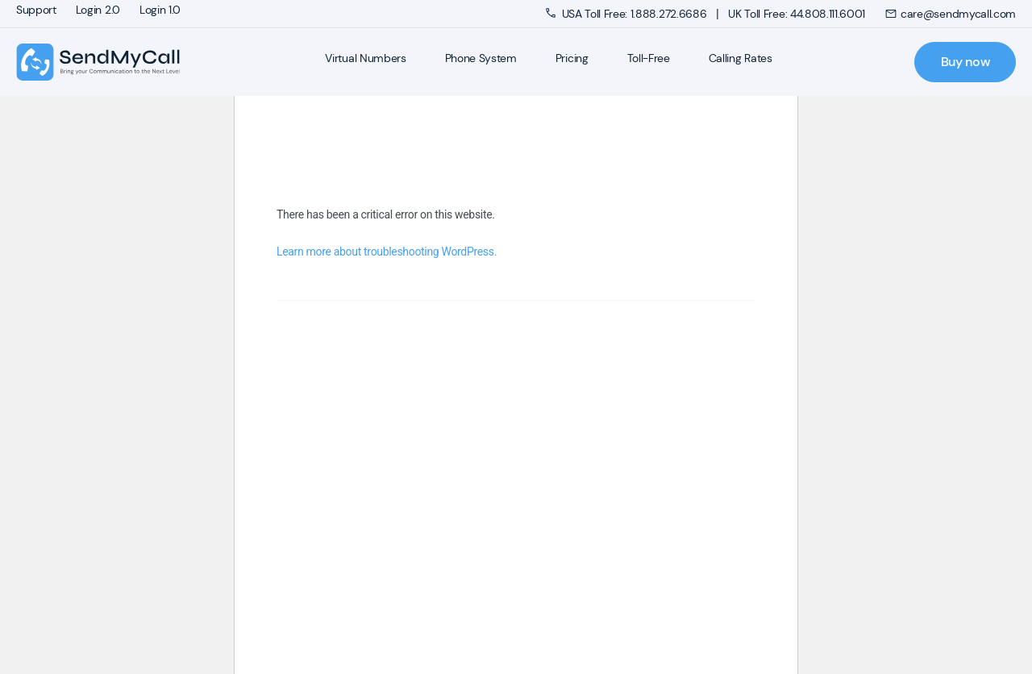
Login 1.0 (160, 9)
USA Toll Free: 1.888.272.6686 (628, 13)
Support (36, 9)
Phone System (481, 58)
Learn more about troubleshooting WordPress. (387, 251)
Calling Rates (740, 58)
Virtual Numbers (365, 58)
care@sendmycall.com (950, 13)
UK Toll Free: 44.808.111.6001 (796, 13)
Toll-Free (648, 58)
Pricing (572, 58)
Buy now (965, 61)
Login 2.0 (98, 9)
